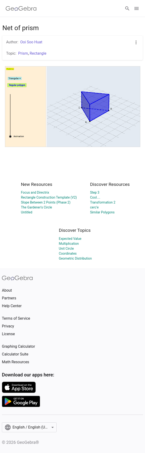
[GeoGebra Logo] (21, 8)
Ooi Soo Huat (31, 42)
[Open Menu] (136, 8)
